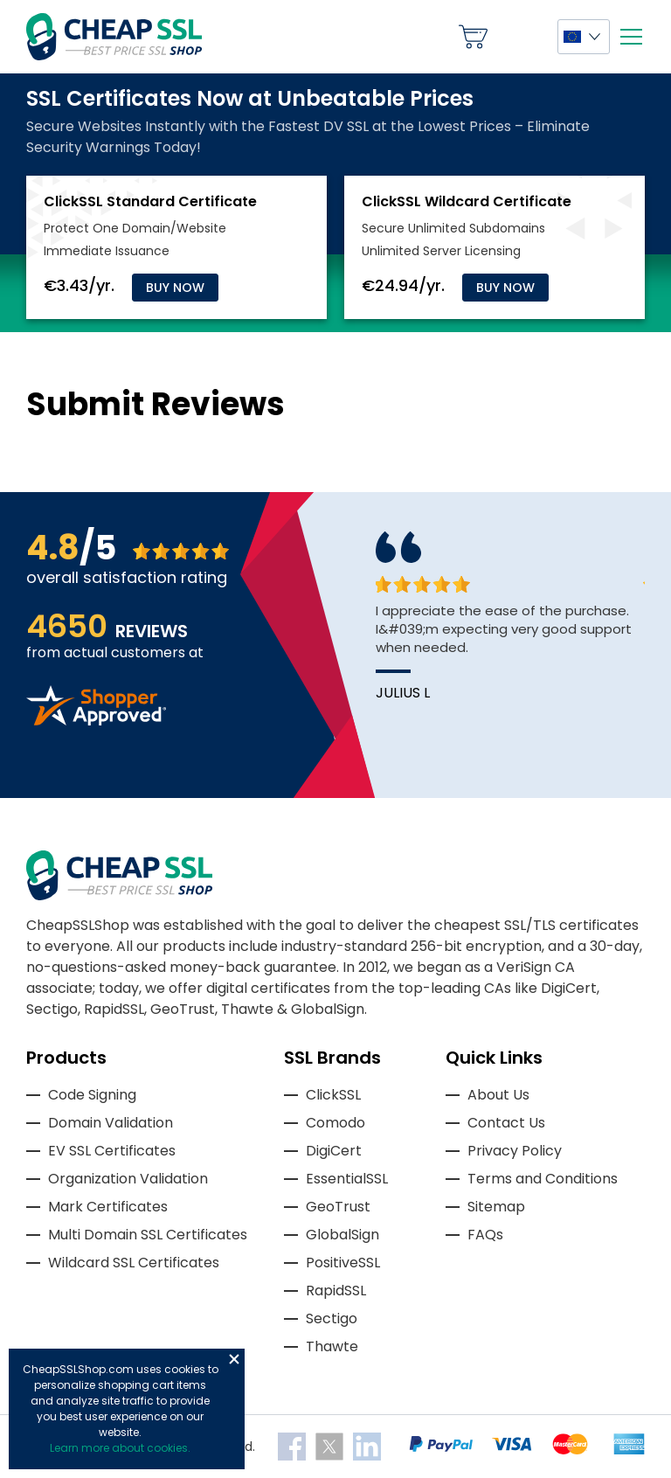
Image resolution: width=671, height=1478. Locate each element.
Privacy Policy (514, 1151)
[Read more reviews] (96, 721)
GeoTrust (338, 1207)
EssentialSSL (347, 1179)
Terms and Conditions (542, 1179)
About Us (498, 1095)
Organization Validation (128, 1179)
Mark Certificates (108, 1207)
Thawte (332, 1346)
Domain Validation (110, 1123)
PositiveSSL (343, 1262)
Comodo (335, 1123)
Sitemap (496, 1207)
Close (234, 1359)
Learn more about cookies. (120, 1447)
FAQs (485, 1235)
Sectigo (331, 1318)
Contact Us (506, 1123)
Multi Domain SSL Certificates (147, 1235)
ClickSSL (333, 1095)
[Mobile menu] (631, 37)
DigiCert (334, 1151)
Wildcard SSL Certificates (133, 1262)
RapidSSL (336, 1290)
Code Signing (92, 1095)
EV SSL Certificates (112, 1151)
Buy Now (175, 287)
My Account (522, 36)
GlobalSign (342, 1235)
